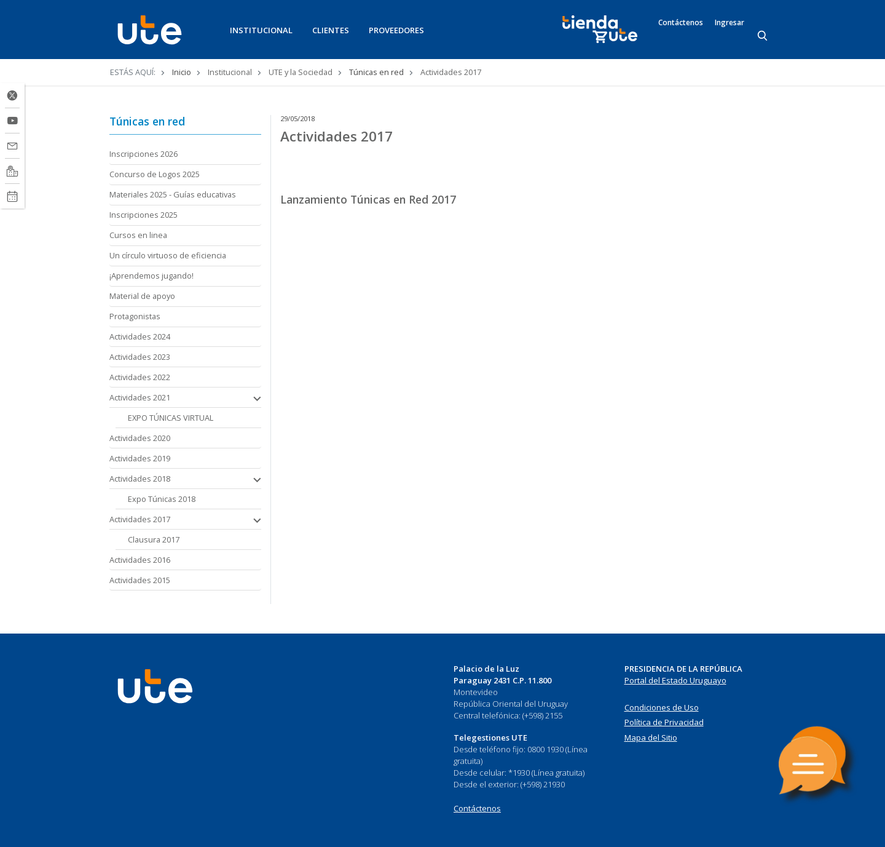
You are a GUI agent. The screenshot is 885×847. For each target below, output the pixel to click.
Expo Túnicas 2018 (161, 498)
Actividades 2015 (139, 580)
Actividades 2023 (139, 356)
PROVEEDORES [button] (396, 30)
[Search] (763, 36)
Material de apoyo (142, 295)
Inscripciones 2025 (143, 214)
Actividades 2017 (139, 519)
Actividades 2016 (139, 559)
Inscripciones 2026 (143, 153)
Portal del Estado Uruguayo (675, 680)
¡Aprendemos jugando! (151, 275)
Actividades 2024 (139, 336)
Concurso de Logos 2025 (154, 174)
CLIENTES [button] (330, 30)
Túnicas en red (376, 72)
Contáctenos (680, 23)
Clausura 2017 (153, 539)
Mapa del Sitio (650, 737)
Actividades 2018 (139, 478)
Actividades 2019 (139, 458)
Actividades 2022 (139, 377)
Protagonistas (134, 316)
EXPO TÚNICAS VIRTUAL (170, 417)
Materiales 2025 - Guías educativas (172, 194)
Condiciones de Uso (661, 707)
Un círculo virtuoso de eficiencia (167, 255)
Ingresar (729, 23)
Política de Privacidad (664, 722)
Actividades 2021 (139, 397)
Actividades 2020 (139, 437)
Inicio (181, 72)
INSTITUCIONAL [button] (261, 30)
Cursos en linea (138, 235)
